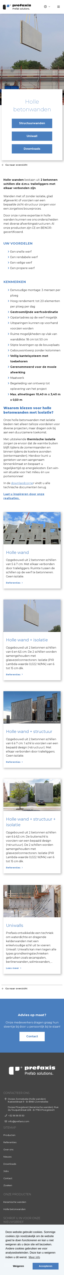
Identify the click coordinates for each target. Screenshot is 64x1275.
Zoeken (7, 1185)
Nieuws (7, 1156)
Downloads (32, 148)
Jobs (6, 1171)
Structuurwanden (32, 123)
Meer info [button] (34, 1257)
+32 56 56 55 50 (16, 1115)
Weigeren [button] (18, 1266)
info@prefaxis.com (18, 1121)
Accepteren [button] (45, 1266)
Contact (32, 1036)
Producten (9, 1135)
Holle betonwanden (14, 1209)
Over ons (8, 1149)
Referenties (9, 1142)
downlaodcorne (22, 483)
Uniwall (32, 136)
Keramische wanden (14, 1202)
